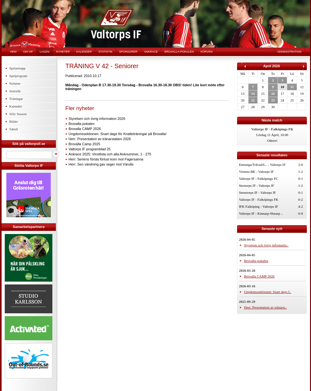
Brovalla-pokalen (179, 51)
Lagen (45, 51)
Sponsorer (128, 51)
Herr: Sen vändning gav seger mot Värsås (101, 164)
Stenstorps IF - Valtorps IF (257, 192)
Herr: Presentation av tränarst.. (265, 307)
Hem (13, 51)
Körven (207, 51)
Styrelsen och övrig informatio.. (266, 245)
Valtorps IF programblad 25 (89, 149)
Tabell (13, 129)
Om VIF (28, 51)
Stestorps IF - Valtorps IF (256, 185)
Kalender (84, 51)
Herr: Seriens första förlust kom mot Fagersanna (106, 159)
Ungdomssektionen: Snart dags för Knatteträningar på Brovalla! (118, 134)
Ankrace (151, 51)
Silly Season (18, 114)
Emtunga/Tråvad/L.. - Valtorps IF (262, 164)
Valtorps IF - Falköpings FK (258, 199)
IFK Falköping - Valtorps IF (258, 206)
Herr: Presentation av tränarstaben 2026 (100, 139)
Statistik (105, 51)
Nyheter (63, 51)
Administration (289, 51)
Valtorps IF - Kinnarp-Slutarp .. (261, 213)
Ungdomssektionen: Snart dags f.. (267, 292)
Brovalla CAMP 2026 (85, 129)
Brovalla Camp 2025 (84, 144)
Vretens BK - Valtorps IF (256, 171)
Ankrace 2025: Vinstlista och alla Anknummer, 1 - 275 (110, 154)
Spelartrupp (17, 68)
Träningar (16, 99)
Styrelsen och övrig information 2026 (97, 119)
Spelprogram (18, 76)
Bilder (13, 121)
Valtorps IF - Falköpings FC (258, 178)
